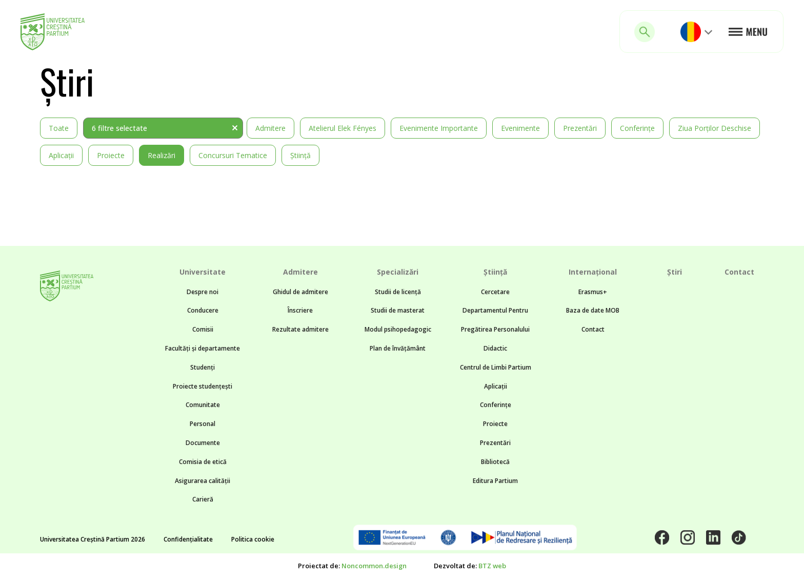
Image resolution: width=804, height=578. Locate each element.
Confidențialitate (188, 539)
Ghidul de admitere (300, 291)
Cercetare (495, 291)
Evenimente (520, 128)
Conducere (202, 310)
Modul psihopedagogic (398, 329)
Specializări (397, 272)
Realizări (161, 155)
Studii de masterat (398, 310)
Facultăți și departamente (202, 348)
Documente (203, 442)
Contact (593, 329)
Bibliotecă (495, 461)
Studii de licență (398, 291)
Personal (202, 423)
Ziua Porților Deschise (714, 128)
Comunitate (203, 404)
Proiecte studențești (202, 386)
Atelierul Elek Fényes (342, 128)
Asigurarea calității (202, 480)
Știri (674, 272)
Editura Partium (495, 480)
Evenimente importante (438, 128)
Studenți (202, 367)
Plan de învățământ (398, 348)
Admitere (270, 128)
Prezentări (580, 128)
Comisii (202, 329)
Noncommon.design (374, 565)
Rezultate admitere (300, 329)
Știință (300, 155)
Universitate (202, 272)
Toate (59, 128)
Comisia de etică (203, 461)
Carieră (202, 499)
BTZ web (492, 565)
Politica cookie (252, 539)
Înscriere (300, 310)
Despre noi (202, 291)
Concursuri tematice (232, 155)
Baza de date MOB (592, 310)
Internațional (593, 272)
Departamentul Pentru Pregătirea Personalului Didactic (495, 329)
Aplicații (61, 155)
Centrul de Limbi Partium (495, 367)
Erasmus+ (592, 291)
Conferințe (637, 128)
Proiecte (111, 155)
